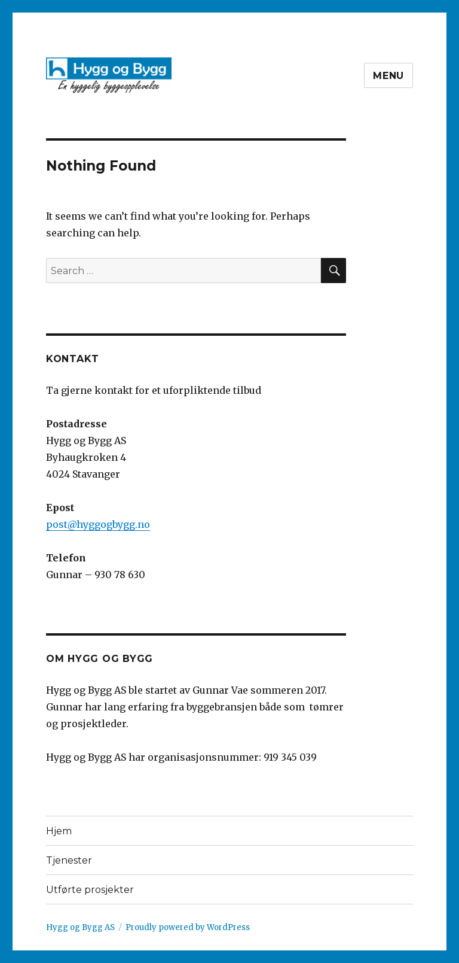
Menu (388, 75)
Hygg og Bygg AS (80, 927)
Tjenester (69, 860)
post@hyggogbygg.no (98, 524)
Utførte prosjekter (90, 889)
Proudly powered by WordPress (188, 927)
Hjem (59, 831)
